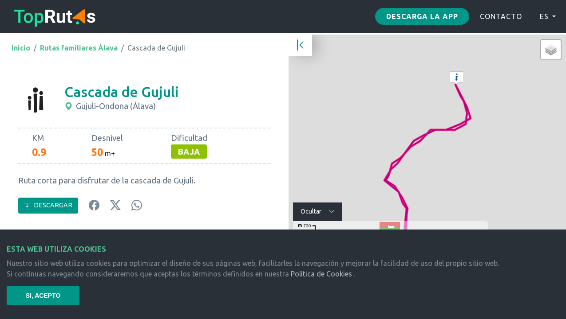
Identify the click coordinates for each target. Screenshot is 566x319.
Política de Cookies (321, 274)
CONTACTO (501, 16)
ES (544, 16)
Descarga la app (422, 16)
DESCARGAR (48, 205)
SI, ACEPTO (43, 295)
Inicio (21, 48)
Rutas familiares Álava (79, 48)
